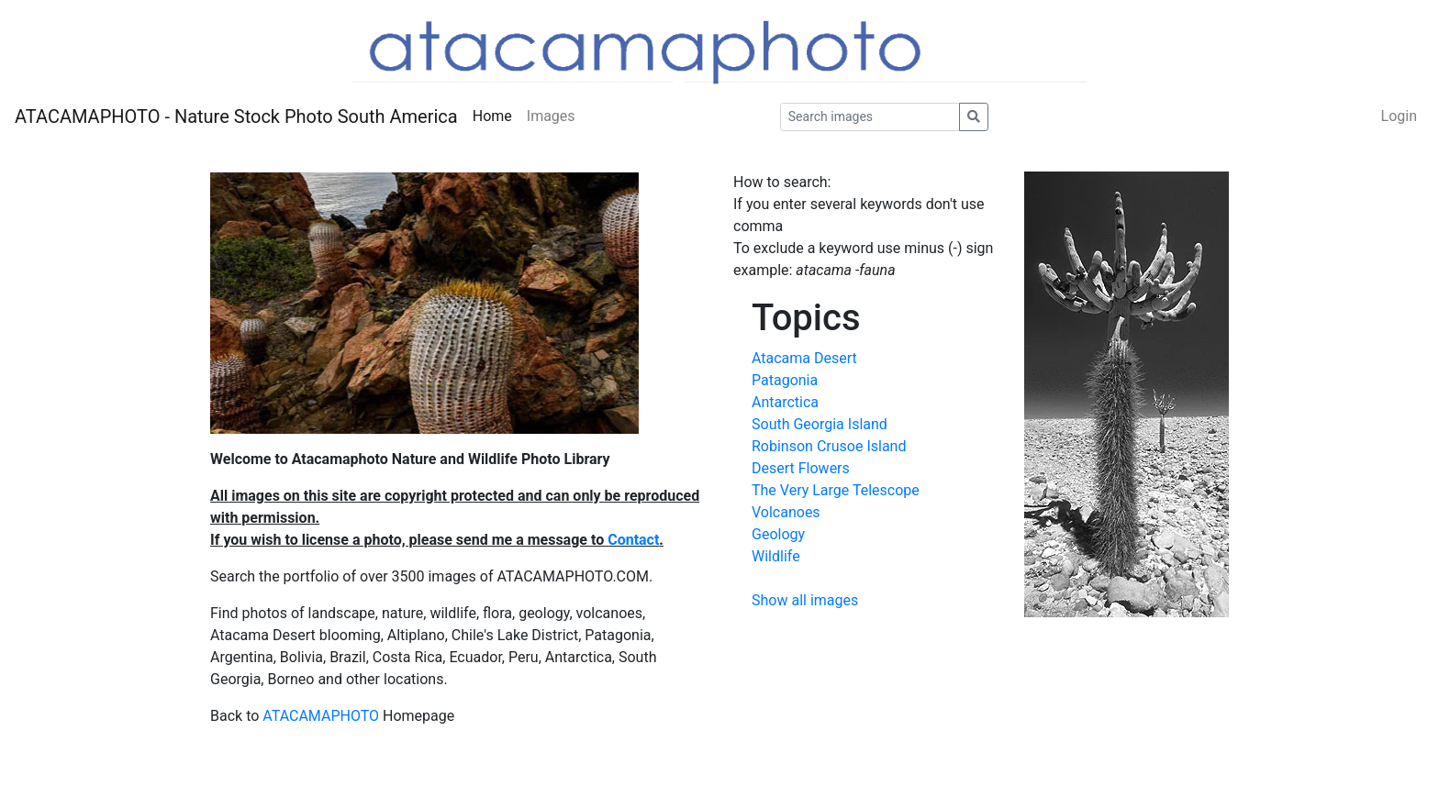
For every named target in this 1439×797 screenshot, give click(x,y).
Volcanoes (786, 512)
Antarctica (785, 402)
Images (551, 116)
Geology (778, 534)
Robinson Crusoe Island (829, 446)
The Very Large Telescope (836, 490)
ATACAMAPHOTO (320, 716)
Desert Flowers (801, 468)
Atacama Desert (804, 358)
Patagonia (785, 380)
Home (492, 116)
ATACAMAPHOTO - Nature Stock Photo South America (236, 116)
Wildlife (776, 556)
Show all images (805, 600)
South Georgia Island (819, 424)
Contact (633, 539)
